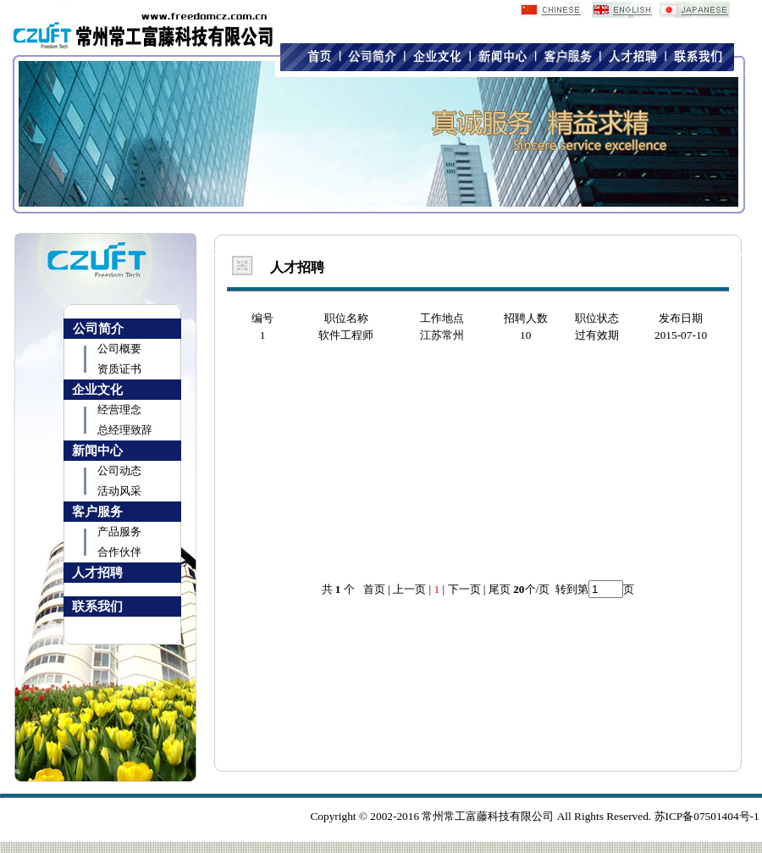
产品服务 (119, 531)
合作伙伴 (119, 552)
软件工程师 (345, 335)
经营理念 (119, 409)
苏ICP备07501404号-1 (706, 816)
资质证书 (119, 369)
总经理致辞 (124, 430)
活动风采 (119, 491)
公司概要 (119, 348)
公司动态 (119, 470)
